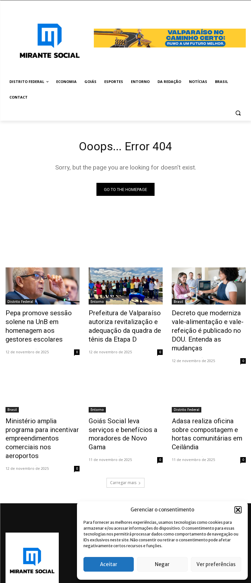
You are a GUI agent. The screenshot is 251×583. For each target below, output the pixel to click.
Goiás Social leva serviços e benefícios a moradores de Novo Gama (123, 413)
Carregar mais (125, 454)
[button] (238, 510)
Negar (162, 564)
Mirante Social (20, 335)
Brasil (178, 303)
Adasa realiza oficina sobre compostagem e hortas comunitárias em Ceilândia (205, 413)
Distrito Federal (20, 303)
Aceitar (108, 564)
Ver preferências (215, 564)
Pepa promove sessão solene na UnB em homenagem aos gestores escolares (41, 320)
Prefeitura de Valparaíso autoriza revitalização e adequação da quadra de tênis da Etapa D (126, 324)
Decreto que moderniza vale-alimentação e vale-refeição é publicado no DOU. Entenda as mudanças (208, 324)
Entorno (97, 303)
